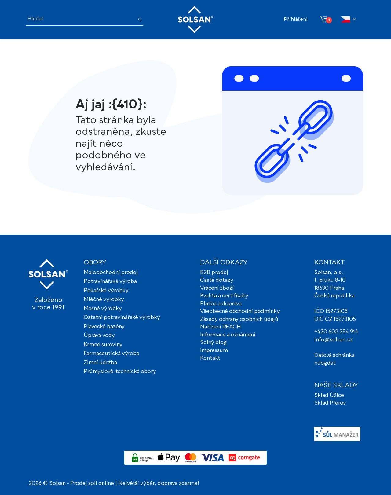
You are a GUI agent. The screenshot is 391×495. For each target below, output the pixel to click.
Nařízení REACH (220, 327)
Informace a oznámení (227, 335)
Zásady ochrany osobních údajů (239, 319)
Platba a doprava (221, 303)
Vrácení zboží (217, 288)
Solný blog (213, 342)
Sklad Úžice (329, 395)
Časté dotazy (216, 280)
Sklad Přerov (330, 403)
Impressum (214, 350)
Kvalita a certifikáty (224, 296)
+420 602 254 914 (336, 332)
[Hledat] (80, 19)
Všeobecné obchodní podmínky (240, 311)
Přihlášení (296, 19)
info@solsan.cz (333, 340)
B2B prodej (214, 272)
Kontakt (210, 358)
